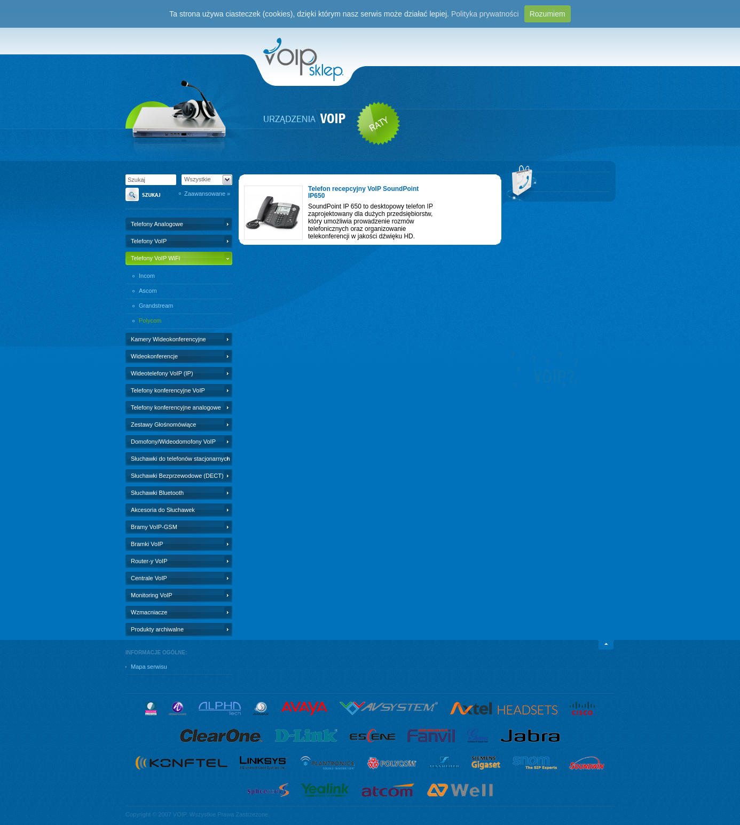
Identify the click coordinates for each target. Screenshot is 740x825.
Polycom (150, 320)
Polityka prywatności (485, 14)
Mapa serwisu (149, 666)
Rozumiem (547, 14)
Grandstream (156, 305)
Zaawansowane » (207, 193)
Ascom (148, 290)
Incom (147, 276)
